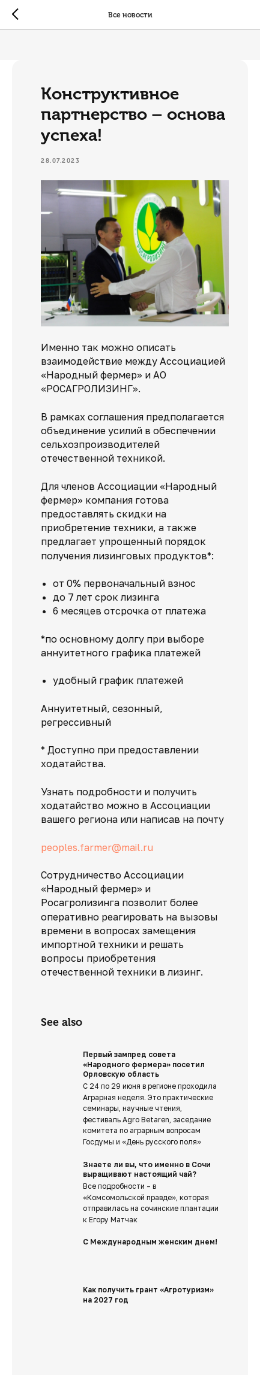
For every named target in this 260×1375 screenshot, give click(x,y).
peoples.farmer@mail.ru (97, 847)
